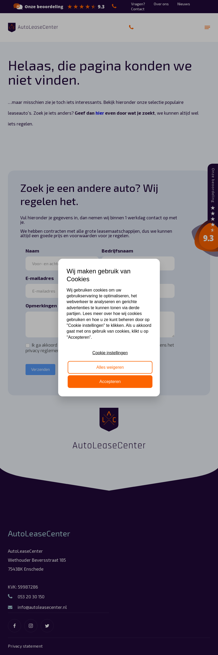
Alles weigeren (110, 367)
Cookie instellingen (110, 353)
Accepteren (110, 381)
